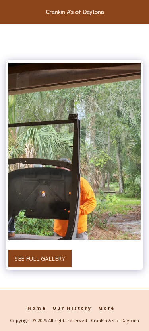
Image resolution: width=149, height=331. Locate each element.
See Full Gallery (40, 258)
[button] (8, 11)
